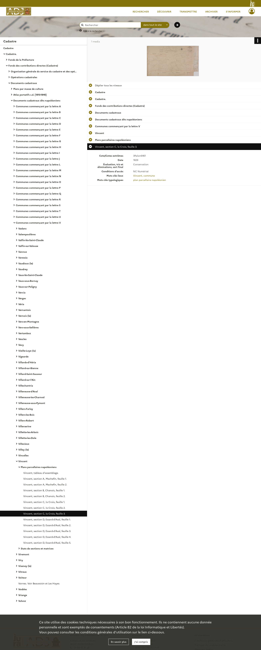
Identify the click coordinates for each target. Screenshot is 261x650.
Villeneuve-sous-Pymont (31, 403)
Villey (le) (23, 449)
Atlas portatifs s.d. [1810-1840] (30, 94)
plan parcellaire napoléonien (149, 180)
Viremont (23, 554)
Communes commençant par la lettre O (38, 182)
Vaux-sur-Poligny (27, 286)
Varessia (22, 257)
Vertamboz (24, 333)
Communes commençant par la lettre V (38, 222)
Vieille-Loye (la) (27, 350)
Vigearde (23, 356)
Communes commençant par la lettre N (38, 176)
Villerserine (24, 426)
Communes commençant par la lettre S (38, 205)
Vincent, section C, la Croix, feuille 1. (44, 502)
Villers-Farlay (25, 408)
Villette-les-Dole (27, 438)
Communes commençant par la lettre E (38, 129)
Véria (21, 304)
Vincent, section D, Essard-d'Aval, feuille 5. (47, 542)
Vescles (22, 339)
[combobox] (155, 25)
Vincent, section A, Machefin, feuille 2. (45, 484)
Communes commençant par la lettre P (38, 187)
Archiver (211, 11)
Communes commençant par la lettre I (38, 152)
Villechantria (25, 385)
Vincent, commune (144, 175)
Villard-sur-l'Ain (26, 379)
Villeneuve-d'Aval (28, 391)
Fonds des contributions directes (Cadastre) (33, 65)
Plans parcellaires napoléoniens (38, 467)
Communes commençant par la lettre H (38, 147)
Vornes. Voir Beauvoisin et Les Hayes (38, 583)
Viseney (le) (24, 566)
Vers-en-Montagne (28, 321)
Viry (20, 560)
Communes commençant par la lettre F (38, 135)
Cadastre (8, 48)
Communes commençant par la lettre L (38, 164)
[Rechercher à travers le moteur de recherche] (112, 25)
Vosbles (22, 589)
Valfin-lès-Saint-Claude (31, 240)
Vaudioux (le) (25, 263)
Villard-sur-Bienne (28, 368)
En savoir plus (118, 641)
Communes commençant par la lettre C (38, 118)
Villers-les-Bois (26, 414)
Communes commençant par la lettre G (38, 141)
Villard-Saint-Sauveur (30, 374)
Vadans (22, 228)
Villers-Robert (26, 420)
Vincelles (23, 455)
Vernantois (24, 310)
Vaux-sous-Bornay (28, 280)
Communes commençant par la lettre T (38, 211)
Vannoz (22, 251)
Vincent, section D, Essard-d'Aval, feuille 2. (47, 525)
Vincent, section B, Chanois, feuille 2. (44, 496)
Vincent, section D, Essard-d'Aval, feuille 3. (47, 531)
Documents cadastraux (24, 83)
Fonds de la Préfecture (21, 59)
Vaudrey (23, 269)
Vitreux (22, 571)
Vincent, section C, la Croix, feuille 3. (44, 513)
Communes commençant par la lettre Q (38, 193)
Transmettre (188, 11)
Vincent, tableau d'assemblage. (41, 472)
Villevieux (23, 443)
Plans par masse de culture (28, 88)
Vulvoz (22, 600)
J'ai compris (141, 641)
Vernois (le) (24, 315)
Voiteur (22, 577)
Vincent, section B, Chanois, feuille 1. (44, 490)
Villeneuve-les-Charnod (31, 397)
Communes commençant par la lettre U (38, 216)
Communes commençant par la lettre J (38, 158)
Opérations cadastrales (24, 77)
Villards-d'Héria (27, 362)
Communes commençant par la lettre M (38, 170)
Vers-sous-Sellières (28, 327)
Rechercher (141, 11)
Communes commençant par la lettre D (38, 123)
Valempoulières (27, 234)
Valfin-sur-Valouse (28, 246)
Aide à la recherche (92, 30)
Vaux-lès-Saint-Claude (30, 275)
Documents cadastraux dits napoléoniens (36, 100)
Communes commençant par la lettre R (38, 199)
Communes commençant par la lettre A (38, 106)
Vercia (21, 292)
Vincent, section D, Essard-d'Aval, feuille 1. (47, 519)
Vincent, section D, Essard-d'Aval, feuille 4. (47, 536)
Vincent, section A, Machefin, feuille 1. (45, 478)
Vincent (22, 461)
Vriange (22, 595)
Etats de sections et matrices (37, 548)
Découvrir (164, 11)
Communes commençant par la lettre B (38, 112)
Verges (22, 298)
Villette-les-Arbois (28, 432)
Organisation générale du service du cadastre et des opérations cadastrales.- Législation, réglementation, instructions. (44, 71)
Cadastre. (11, 54)
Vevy (21, 344)
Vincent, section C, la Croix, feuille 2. (44, 507)
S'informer (233, 11)
